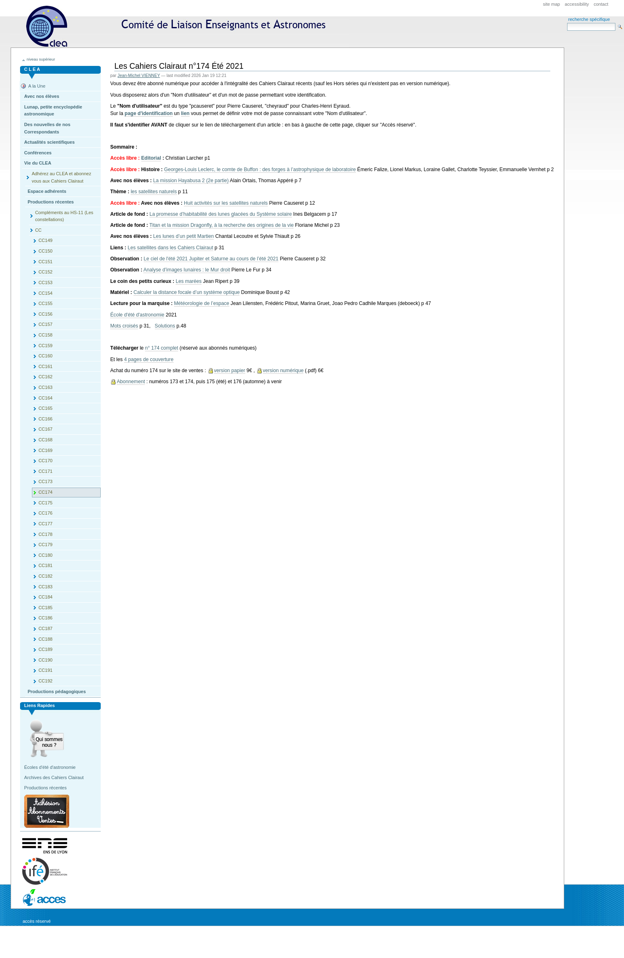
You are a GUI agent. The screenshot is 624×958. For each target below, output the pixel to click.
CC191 (45, 670)
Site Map (551, 4)
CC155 (45, 303)
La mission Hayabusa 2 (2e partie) (191, 180)
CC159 (45, 345)
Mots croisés (124, 326)
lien (185, 113)
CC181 (45, 565)
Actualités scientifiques (49, 142)
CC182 (45, 576)
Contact (601, 4)
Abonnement (131, 381)
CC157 (45, 324)
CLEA (179, 26)
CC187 (45, 628)
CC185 (45, 607)
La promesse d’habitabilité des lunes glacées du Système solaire (220, 214)
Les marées (188, 281)
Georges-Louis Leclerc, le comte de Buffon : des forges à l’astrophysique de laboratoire (260, 169)
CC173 (45, 481)
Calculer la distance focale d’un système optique (186, 292)
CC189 (45, 649)
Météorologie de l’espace (201, 303)
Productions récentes (50, 201)
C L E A (32, 69)
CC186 (45, 617)
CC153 (45, 282)
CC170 (45, 460)
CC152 (45, 271)
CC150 (45, 251)
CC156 (45, 314)
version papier (229, 370)
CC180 (45, 555)
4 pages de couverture (149, 359)
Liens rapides (39, 705)
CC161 (45, 366)
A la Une (36, 86)
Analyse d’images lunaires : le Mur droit (186, 270)
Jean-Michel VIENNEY (139, 75)
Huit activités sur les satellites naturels (226, 203)
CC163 (45, 387)
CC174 (45, 492)
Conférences (38, 152)
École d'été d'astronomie (137, 315)
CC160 (45, 355)
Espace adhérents (46, 191)
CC (38, 230)
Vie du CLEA (37, 162)
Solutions (165, 326)
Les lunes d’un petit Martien (183, 236)
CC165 (45, 408)
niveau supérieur (41, 59)
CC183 (45, 586)
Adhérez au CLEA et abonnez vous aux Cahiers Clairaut (61, 177)
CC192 (45, 680)
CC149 (45, 240)
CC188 (45, 639)
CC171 (45, 471)
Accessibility (577, 4)
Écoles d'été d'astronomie (50, 767)
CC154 (45, 293)
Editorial (151, 158)
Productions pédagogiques (56, 691)
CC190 (45, 659)
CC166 (45, 418)
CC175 (45, 502)
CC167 (45, 429)
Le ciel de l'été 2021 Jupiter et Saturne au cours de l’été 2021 (211, 259)
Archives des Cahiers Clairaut (54, 777)
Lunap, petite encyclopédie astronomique (53, 110)
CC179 (45, 544)
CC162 (45, 376)
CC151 (45, 261)
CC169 (45, 450)
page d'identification (148, 113)
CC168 (45, 439)
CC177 (45, 523)
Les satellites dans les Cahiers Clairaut (170, 248)
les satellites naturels (154, 191)
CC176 (45, 513)
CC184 (45, 596)
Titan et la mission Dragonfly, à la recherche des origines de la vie (221, 225)
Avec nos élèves (41, 96)
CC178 (45, 534)
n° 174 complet (161, 348)
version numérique (283, 370)
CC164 (45, 397)
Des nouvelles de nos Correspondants (47, 128)
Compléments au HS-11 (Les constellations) (64, 216)
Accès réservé (37, 921)
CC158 (45, 334)
